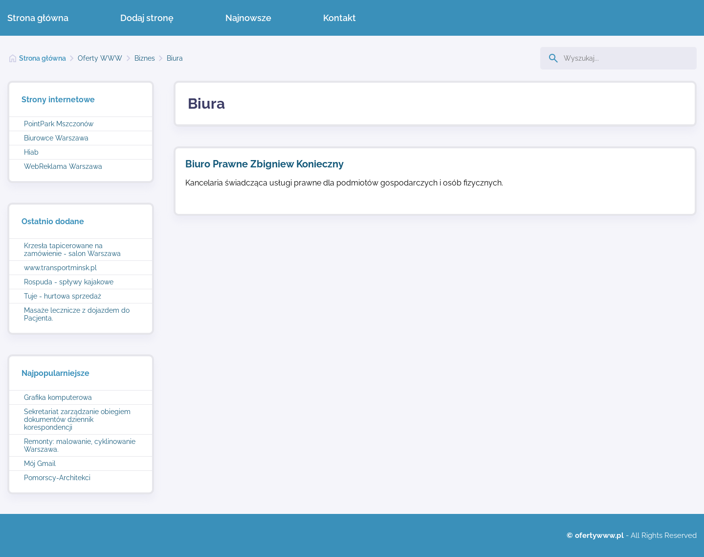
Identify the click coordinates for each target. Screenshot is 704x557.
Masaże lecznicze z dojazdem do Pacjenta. (77, 314)
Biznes (144, 58)
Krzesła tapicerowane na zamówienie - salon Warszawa (72, 249)
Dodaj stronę (147, 18)
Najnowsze (248, 18)
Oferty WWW (100, 58)
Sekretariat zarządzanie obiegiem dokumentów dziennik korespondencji (77, 419)
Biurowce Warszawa (56, 138)
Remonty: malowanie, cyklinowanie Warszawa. (79, 445)
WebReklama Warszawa (63, 166)
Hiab (31, 152)
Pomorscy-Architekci (57, 478)
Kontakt (339, 18)
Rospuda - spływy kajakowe (68, 282)
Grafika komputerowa (58, 397)
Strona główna (37, 18)
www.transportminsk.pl (60, 268)
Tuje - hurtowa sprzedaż (62, 296)
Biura (175, 58)
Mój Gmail (40, 463)
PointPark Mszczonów (58, 124)
